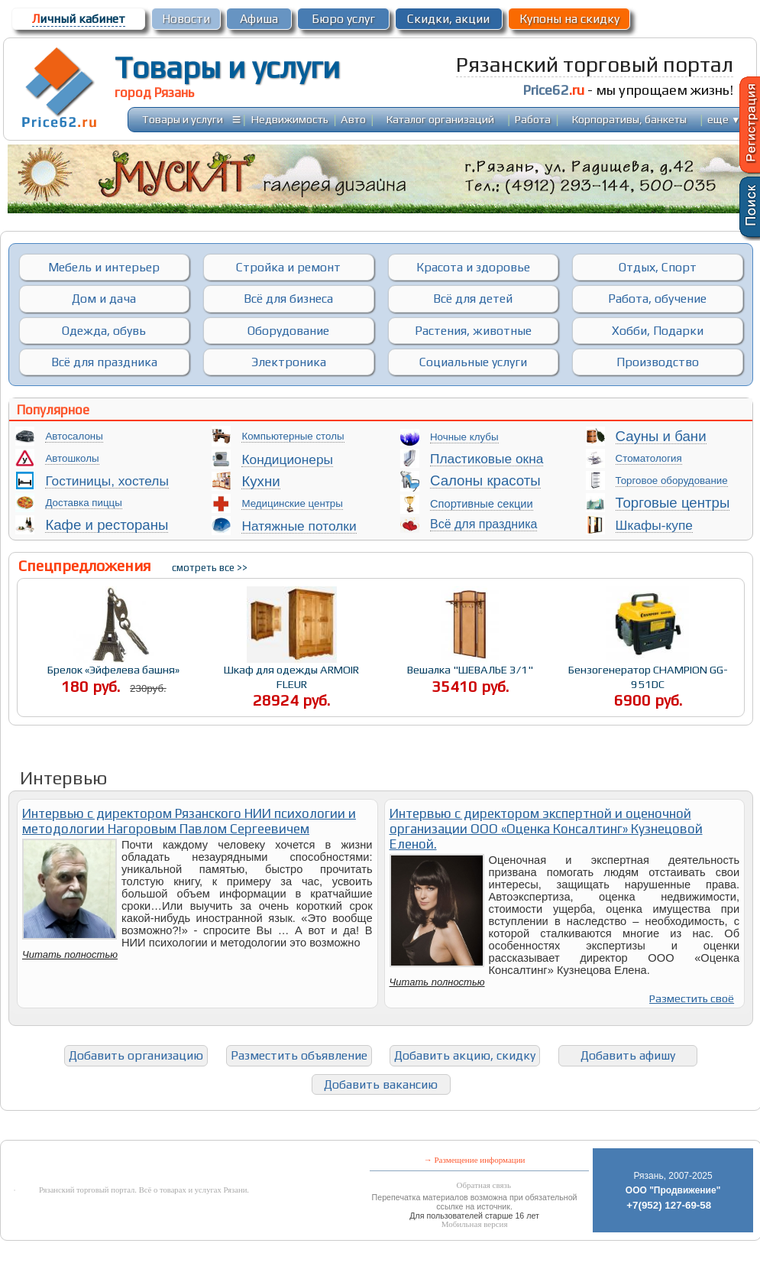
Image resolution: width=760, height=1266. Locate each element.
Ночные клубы (464, 437)
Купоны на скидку (569, 18)
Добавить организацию (136, 1055)
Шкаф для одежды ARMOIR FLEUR (291, 676)
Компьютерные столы (292, 436)
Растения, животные (473, 330)
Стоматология (649, 458)
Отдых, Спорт (658, 267)
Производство (657, 362)
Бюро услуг (343, 18)
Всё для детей (473, 298)
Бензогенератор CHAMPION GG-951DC (648, 676)
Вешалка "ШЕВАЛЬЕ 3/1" (470, 669)
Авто (353, 118)
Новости (186, 18)
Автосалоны (73, 436)
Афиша (259, 18)
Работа (533, 118)
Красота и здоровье (473, 267)
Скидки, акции (448, 18)
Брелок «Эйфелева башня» (113, 669)
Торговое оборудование (672, 480)
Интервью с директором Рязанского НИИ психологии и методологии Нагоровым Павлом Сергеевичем (189, 821)
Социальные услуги (473, 362)
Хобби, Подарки (657, 330)
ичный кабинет (78, 18)
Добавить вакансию (381, 1084)
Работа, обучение (657, 298)
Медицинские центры (291, 503)
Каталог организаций (440, 118)
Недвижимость (289, 118)
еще (723, 118)
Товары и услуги (227, 67)
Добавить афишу (628, 1055)
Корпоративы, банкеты (629, 118)
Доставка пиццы (83, 502)
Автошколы (72, 458)
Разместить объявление (299, 1055)
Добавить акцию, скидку (464, 1055)
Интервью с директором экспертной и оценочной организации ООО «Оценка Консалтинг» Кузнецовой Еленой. (546, 829)
